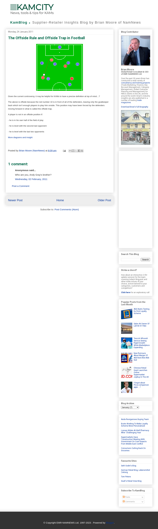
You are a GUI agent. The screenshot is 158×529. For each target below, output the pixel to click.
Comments (129, 502)
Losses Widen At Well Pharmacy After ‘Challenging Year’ (135, 431)
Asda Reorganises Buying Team (135, 419)
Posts (126, 497)
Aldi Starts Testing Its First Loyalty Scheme (141, 311)
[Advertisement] (135, 199)
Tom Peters (126, 477)
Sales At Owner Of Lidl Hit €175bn (141, 325)
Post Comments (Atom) (67, 209)
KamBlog (21, 22)
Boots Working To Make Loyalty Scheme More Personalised (134, 425)
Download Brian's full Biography (134, 107)
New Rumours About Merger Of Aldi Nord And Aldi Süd (141, 356)
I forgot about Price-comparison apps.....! (141, 385)
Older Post (104, 200)
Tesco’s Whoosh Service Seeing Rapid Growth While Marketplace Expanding (142, 343)
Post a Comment (20, 186)
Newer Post (15, 200)
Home (60, 200)
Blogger (110, 522)
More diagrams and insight (20, 137)
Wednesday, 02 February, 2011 (31, 179)
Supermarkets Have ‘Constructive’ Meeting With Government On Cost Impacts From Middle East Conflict (134, 440)
